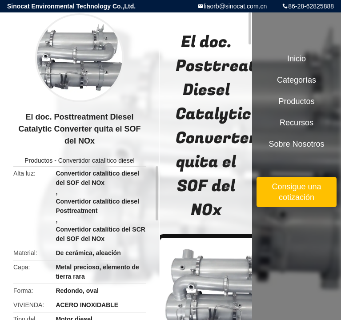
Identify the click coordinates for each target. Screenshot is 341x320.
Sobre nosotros (296, 144)
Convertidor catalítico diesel (96, 160)
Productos (38, 160)
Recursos (296, 122)
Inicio (296, 58)
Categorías (296, 80)
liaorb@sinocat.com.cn (235, 6)
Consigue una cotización (296, 192)
